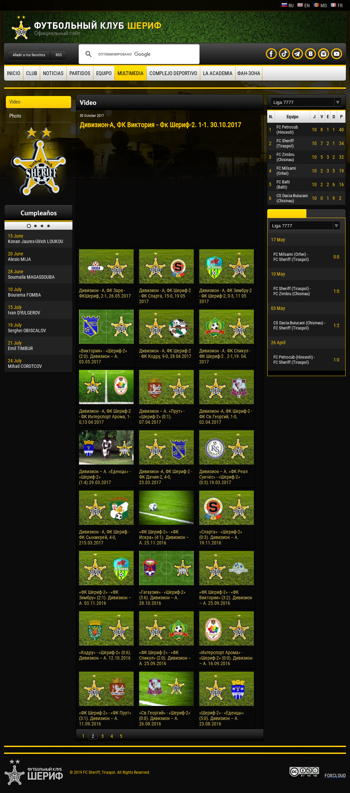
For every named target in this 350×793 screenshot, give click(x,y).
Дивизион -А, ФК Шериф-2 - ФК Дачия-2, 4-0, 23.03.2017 (165, 477)
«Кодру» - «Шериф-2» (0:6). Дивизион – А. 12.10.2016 (105, 655)
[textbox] (303, 102)
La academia (218, 73)
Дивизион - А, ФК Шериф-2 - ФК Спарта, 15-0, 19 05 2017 (165, 296)
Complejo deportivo (173, 73)
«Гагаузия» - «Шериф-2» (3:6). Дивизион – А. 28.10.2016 (162, 597)
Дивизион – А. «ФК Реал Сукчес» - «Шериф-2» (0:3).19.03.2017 (223, 477)
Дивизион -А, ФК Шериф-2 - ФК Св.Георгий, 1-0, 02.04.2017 (225, 416)
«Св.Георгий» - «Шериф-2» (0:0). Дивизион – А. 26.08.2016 (164, 718)
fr (336, 5)
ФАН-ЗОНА (248, 73)
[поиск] (138, 54)
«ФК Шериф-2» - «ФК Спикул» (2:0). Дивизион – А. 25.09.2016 (165, 658)
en (303, 5)
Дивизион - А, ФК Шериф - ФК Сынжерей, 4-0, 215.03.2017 (104, 537)
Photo (15, 116)
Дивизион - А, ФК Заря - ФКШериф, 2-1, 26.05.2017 (105, 293)
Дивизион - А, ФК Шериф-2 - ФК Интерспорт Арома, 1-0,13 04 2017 (105, 416)
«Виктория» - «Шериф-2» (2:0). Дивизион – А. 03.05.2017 (103, 356)
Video (15, 102)
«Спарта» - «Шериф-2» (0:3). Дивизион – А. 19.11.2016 (220, 537)
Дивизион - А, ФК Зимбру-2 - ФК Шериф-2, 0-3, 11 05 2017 (225, 296)
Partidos (79, 73)
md (320, 5)
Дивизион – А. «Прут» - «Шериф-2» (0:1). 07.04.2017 (161, 416)
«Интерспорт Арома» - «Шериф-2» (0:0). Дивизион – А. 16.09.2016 (225, 658)
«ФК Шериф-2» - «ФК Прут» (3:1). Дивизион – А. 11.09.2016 (105, 718)
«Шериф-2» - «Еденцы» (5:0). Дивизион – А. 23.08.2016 (221, 718)
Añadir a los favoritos (29, 55)
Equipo (104, 73)
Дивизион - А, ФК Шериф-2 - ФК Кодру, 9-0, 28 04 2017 (165, 353)
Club (31, 73)
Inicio (13, 73)
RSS (59, 55)
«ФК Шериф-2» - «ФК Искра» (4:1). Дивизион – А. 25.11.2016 (164, 537)
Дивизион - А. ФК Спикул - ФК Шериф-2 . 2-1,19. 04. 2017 (224, 356)
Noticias (53, 73)
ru (287, 5)
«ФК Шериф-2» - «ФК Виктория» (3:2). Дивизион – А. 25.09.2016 (225, 597)
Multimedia (130, 73)
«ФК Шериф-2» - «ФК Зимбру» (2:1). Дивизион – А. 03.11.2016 (105, 597)
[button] (338, 102)
